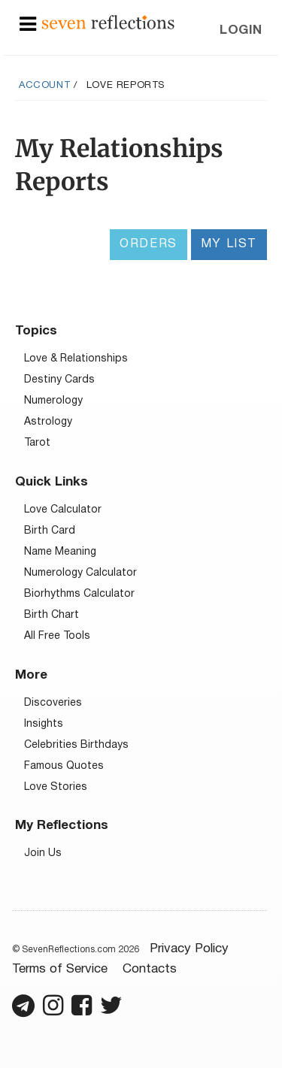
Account (44, 85)
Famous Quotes (64, 766)
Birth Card (49, 531)
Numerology (53, 401)
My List (229, 244)
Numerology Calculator (80, 573)
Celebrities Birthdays (76, 745)
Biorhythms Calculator (79, 594)
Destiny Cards (59, 380)
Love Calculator (63, 510)
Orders (148, 244)
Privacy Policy (189, 949)
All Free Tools (57, 636)
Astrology (48, 422)
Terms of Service (60, 969)
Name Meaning (60, 552)
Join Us (43, 853)
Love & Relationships (76, 359)
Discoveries (53, 703)
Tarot (37, 443)
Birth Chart (51, 615)
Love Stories (55, 787)
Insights (43, 724)
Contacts (150, 969)
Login (241, 30)
